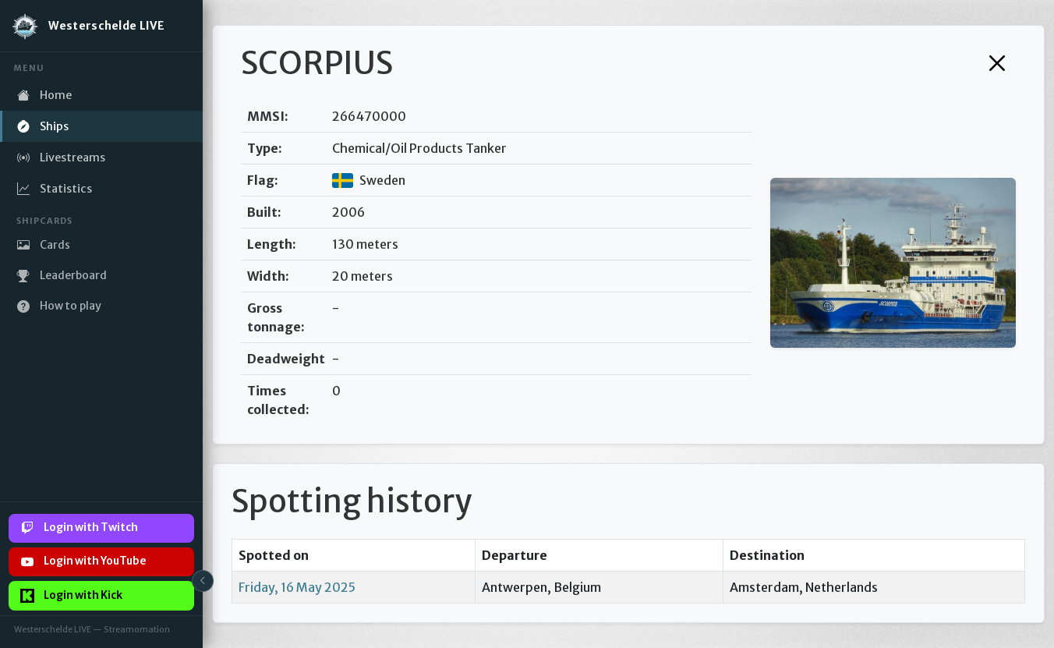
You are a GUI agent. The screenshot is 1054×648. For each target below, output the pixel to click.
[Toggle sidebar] (203, 581)
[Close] (997, 63)
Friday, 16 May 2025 (297, 587)
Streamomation (137, 629)
